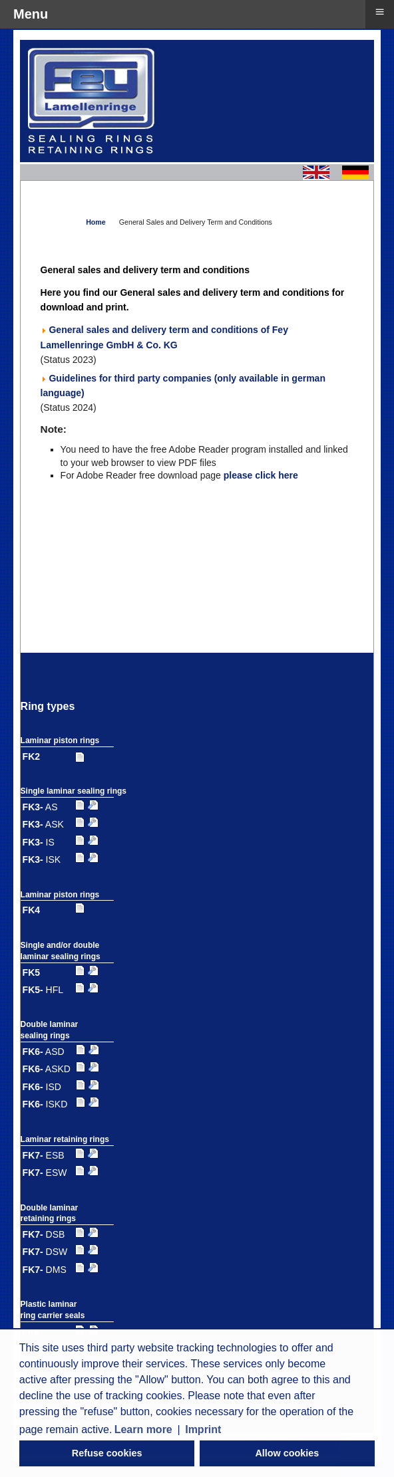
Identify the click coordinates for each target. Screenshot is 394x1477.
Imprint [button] (203, 1429)
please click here (261, 475)
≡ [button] (379, 12)
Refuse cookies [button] (107, 1453)
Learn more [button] (143, 1429)
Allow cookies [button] (287, 1453)
